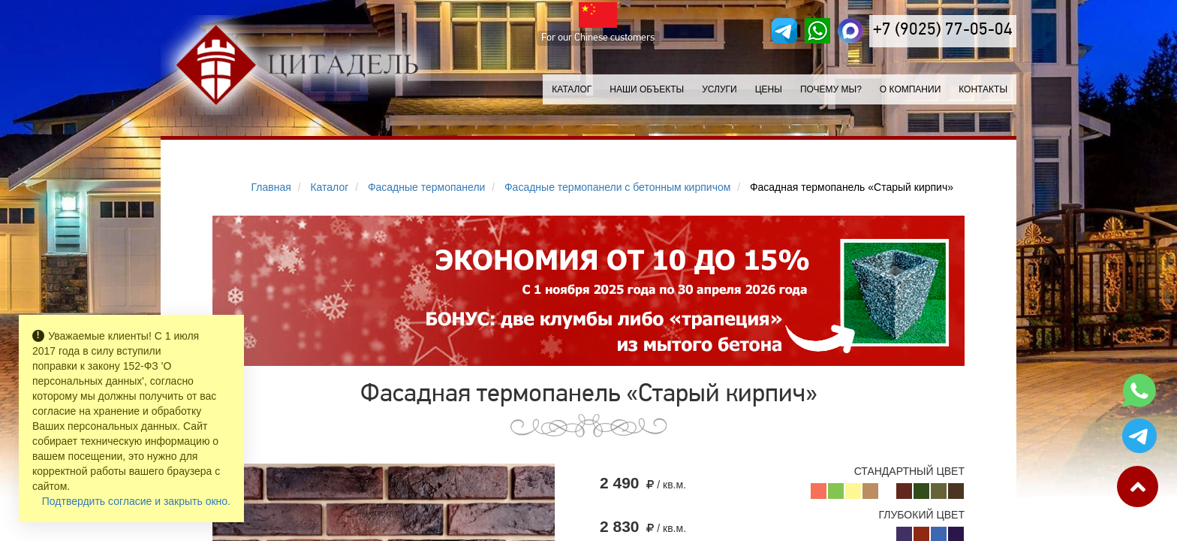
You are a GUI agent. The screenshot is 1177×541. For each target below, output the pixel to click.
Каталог (572, 89)
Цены (768, 89)
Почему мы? (831, 89)
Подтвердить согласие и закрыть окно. (136, 501)
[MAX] (850, 31)
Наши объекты (647, 89)
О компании (910, 89)
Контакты (983, 89)
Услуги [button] (719, 89)
